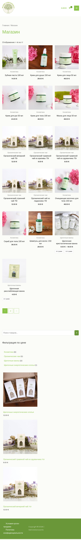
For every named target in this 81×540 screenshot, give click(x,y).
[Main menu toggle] (76, 8)
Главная (5, 26)
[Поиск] (77, 333)
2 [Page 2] (10, 312)
